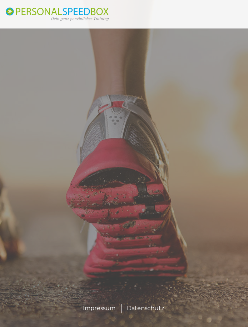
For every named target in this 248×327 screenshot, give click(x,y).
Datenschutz (145, 308)
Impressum (99, 308)
